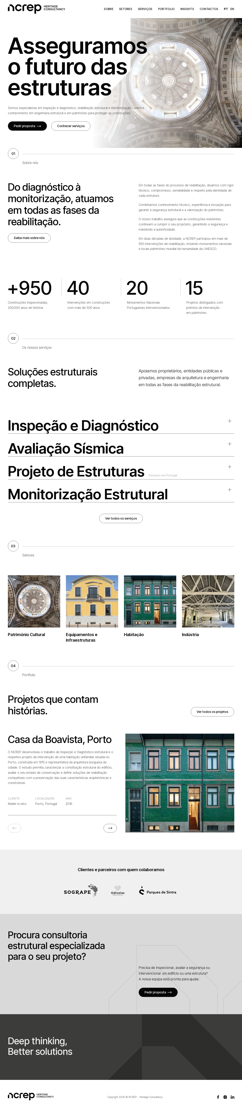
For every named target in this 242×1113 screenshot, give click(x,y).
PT (226, 9)
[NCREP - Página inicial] (36, 9)
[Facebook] (218, 1097)
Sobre (108, 9)
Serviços (145, 9)
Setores (125, 9)
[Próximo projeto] (110, 828)
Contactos (209, 9)
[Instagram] (225, 1097)
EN (232, 9)
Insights (187, 9)
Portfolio (166, 9)
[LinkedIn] (232, 1097)
